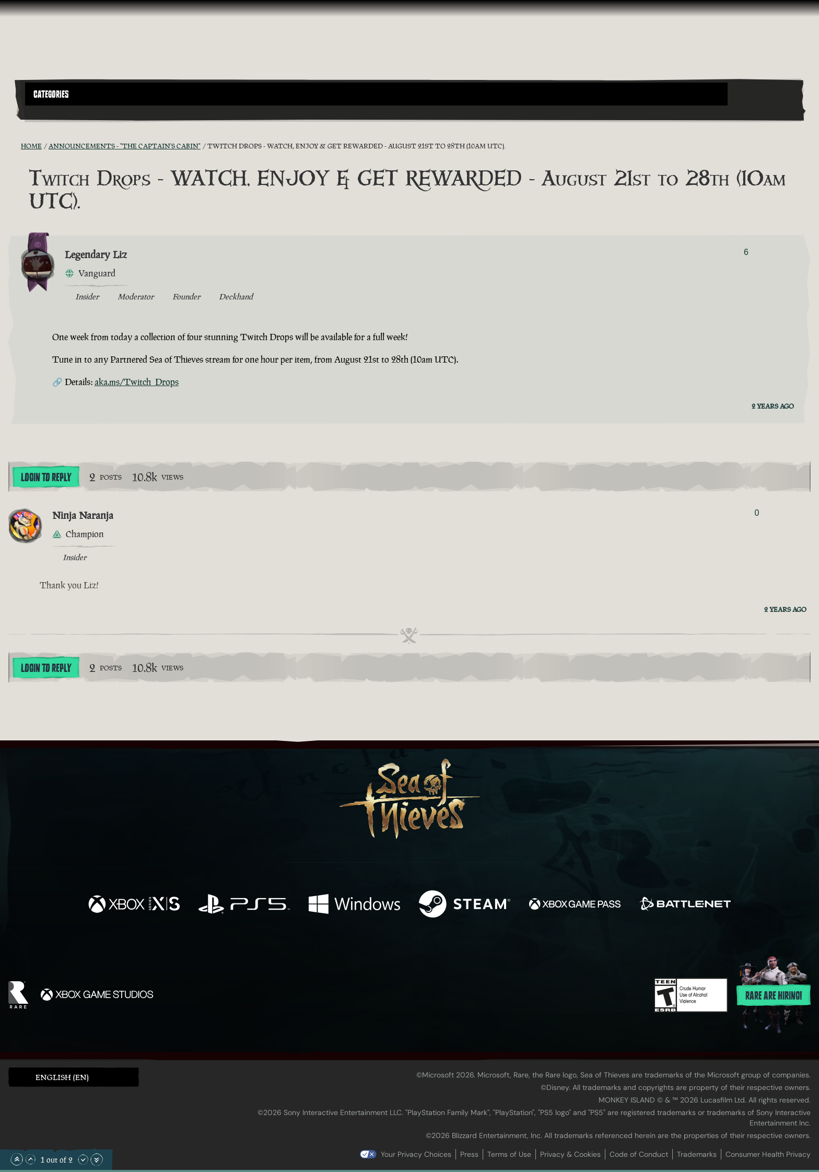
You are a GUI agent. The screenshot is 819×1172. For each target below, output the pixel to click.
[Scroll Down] (83, 1159)
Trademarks (697, 1154)
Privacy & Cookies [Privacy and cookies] (570, 1154)
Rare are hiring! (773, 996)
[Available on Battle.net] (685, 905)
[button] (376, 94)
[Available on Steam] (464, 905)
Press (469, 1154)
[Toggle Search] (56, 112)
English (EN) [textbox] (62, 1077)
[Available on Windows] (354, 905)
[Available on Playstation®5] (244, 905)
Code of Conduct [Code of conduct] (639, 1154)
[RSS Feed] (14, 146)
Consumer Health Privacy (768, 1154)
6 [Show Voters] (746, 252)
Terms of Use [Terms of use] (509, 1154)
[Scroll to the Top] (16, 1159)
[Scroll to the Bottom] (96, 1159)
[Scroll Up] (30, 1159)
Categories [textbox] (51, 94)
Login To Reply (46, 477)
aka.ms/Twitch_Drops (137, 382)
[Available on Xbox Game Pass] (575, 905)
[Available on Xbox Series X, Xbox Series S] (134, 905)
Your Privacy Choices (416, 1154)
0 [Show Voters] (756, 512)
